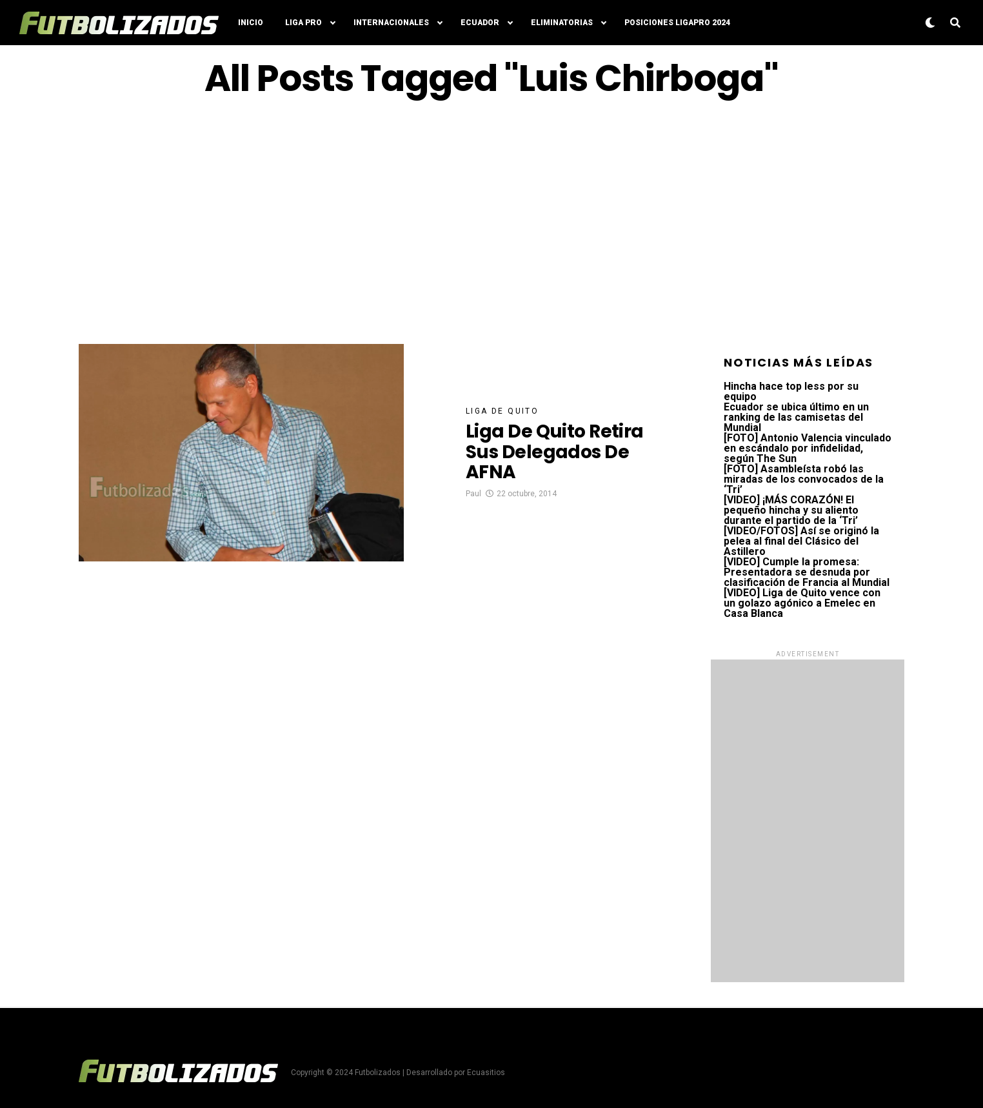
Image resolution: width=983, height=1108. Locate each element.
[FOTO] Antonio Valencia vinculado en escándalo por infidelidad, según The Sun (807, 448)
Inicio (250, 22)
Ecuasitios (486, 1072)
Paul (473, 493)
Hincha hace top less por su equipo (791, 391)
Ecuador (480, 22)
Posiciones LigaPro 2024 (677, 22)
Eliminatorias (562, 22)
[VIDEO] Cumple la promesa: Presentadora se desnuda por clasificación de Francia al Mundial (806, 572)
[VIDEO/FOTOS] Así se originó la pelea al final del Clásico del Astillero (801, 541)
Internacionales (391, 22)
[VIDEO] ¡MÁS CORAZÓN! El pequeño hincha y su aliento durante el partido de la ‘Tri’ (791, 510)
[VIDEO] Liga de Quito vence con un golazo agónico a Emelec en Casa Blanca (802, 603)
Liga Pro (303, 22)
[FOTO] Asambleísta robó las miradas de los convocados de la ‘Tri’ (804, 479)
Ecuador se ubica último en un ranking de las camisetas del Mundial (796, 417)
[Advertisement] (491, 221)
